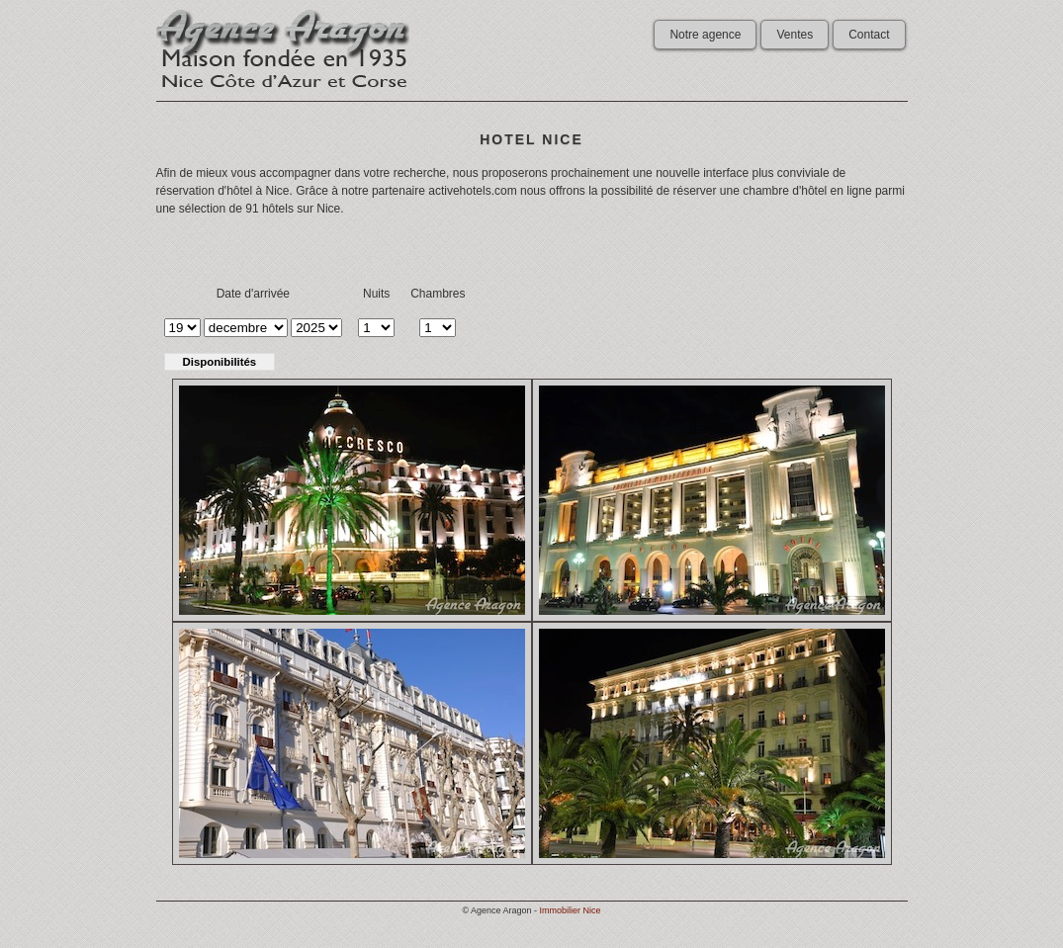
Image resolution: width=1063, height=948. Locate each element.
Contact (868, 35)
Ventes (794, 35)
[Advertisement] (532, 247)
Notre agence (705, 35)
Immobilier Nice (570, 910)
